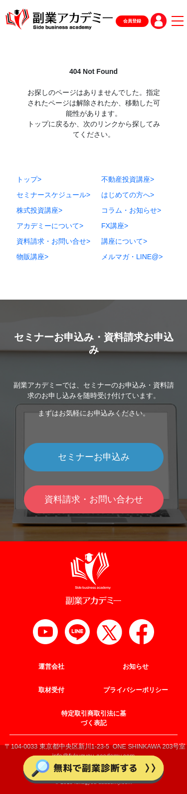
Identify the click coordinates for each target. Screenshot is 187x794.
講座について (124, 241)
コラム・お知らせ (131, 210)
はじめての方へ (127, 195)
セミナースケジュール (53, 195)
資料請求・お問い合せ (53, 241)
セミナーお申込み (94, 457)
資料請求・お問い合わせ (93, 499)
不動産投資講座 (127, 179)
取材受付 (51, 690)
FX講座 (114, 226)
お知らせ (136, 666)
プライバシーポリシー (135, 690)
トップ (28, 179)
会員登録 (132, 20)
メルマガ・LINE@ (132, 257)
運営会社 (51, 666)
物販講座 (32, 257)
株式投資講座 (39, 210)
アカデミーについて (49, 226)
